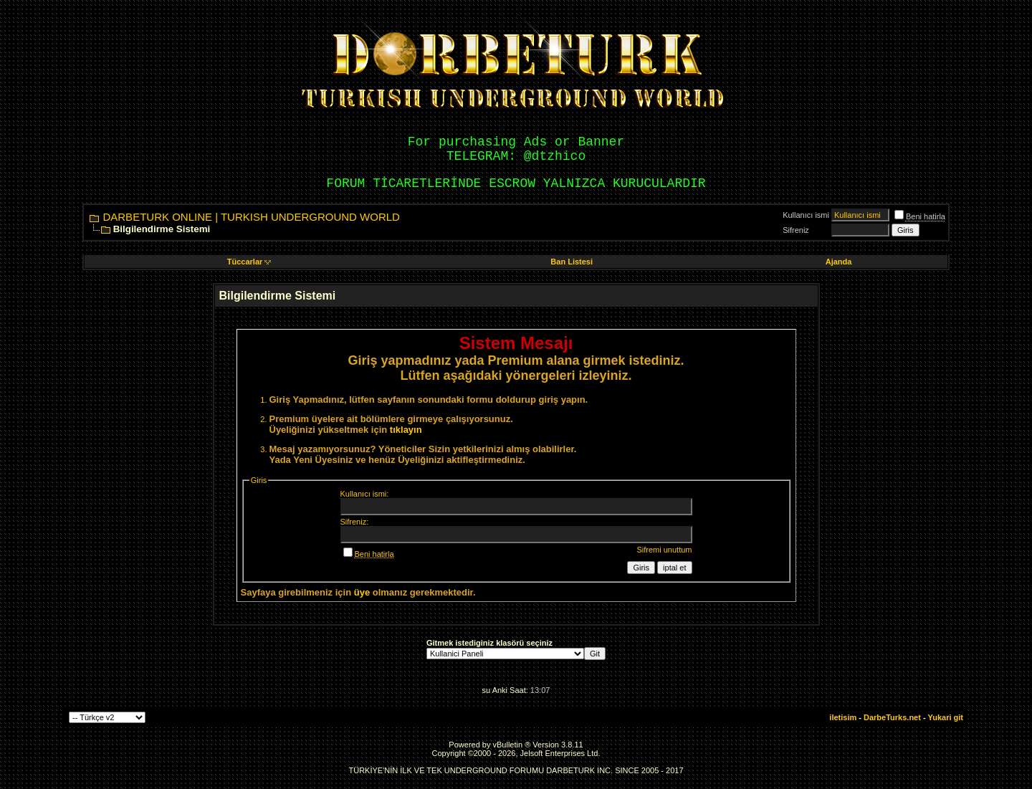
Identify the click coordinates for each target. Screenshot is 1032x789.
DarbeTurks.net (892, 717)
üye (362, 592)
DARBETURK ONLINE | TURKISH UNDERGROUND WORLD (251, 217)
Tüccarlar (249, 261)
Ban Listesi (571, 261)
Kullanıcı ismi (806, 215)
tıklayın (406, 429)
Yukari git (945, 717)
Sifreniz (796, 230)
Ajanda (839, 261)
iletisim (842, 717)
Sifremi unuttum (664, 549)
